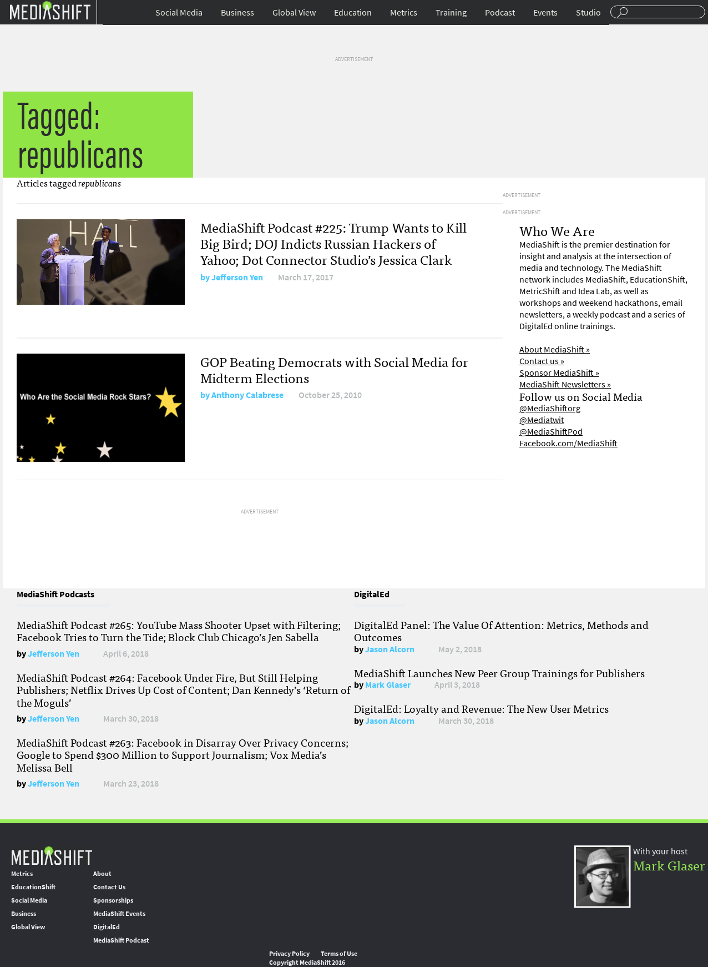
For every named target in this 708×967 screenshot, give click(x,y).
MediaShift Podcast (121, 940)
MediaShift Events (119, 913)
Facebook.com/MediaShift (568, 443)
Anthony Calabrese (247, 395)
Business (237, 12)
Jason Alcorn (389, 649)
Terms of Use (339, 953)
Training (451, 12)
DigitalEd (106, 927)
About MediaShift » (554, 349)
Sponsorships (113, 900)
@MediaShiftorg (549, 408)
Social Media (179, 12)
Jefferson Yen (237, 277)
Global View (294, 12)
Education (353, 12)
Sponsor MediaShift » (559, 373)
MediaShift (51, 855)
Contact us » (541, 361)
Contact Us (109, 887)
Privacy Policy (289, 953)
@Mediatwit (541, 420)
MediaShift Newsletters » (565, 384)
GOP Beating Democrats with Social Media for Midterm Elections (334, 369)
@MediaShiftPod (551, 431)
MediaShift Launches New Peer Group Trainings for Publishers (499, 672)
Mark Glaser (388, 685)
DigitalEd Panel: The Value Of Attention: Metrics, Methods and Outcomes (501, 630)
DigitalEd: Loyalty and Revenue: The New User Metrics (481, 708)
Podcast (500, 12)
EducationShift (33, 887)
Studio (588, 12)
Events (545, 12)
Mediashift (49, 9)
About (102, 873)
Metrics (403, 12)
